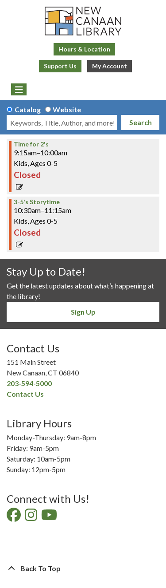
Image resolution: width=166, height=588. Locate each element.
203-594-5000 (29, 383)
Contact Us (25, 394)
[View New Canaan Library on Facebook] (14, 517)
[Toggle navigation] (19, 89)
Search (140, 122)
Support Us (60, 66)
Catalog (28, 109)
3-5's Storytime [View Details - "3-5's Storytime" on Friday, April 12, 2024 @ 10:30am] (37, 202)
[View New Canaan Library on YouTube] (49, 517)
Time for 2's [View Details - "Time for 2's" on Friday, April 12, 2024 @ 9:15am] (31, 144)
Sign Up (83, 312)
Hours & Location (84, 49)
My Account (109, 66)
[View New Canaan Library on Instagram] (32, 517)
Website (67, 109)
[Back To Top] (83, 568)
